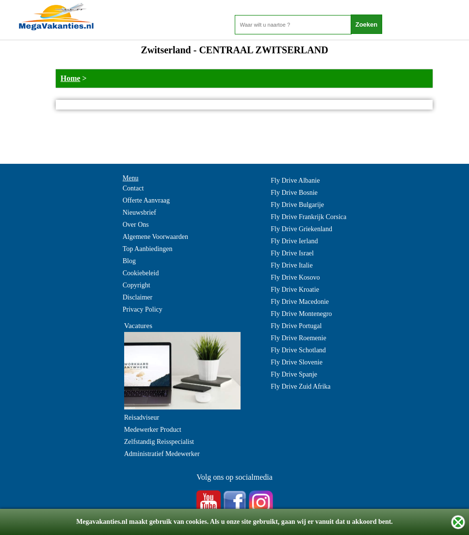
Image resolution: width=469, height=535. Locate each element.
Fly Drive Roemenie (298, 338)
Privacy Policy (142, 309)
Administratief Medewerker (162, 453)
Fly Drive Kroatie (295, 289)
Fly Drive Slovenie (297, 362)
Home (71, 78)
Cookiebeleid (141, 273)
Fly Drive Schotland (298, 350)
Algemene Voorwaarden (155, 236)
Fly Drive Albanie (295, 180)
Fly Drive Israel (292, 253)
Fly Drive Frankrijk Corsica (308, 216)
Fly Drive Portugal (296, 326)
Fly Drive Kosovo (295, 277)
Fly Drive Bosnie (294, 192)
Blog (129, 261)
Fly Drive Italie (291, 265)
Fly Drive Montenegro (301, 313)
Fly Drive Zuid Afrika (300, 386)
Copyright (136, 285)
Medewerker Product (152, 429)
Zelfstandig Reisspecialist (159, 441)
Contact (133, 188)
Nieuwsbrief (139, 212)
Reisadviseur (141, 417)
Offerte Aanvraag (146, 200)
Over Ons (136, 224)
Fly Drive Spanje (294, 374)
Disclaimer (137, 297)
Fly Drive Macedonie (300, 301)
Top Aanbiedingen (148, 248)
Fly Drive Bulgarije (297, 204)
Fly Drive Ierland (294, 241)
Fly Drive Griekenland (301, 229)
